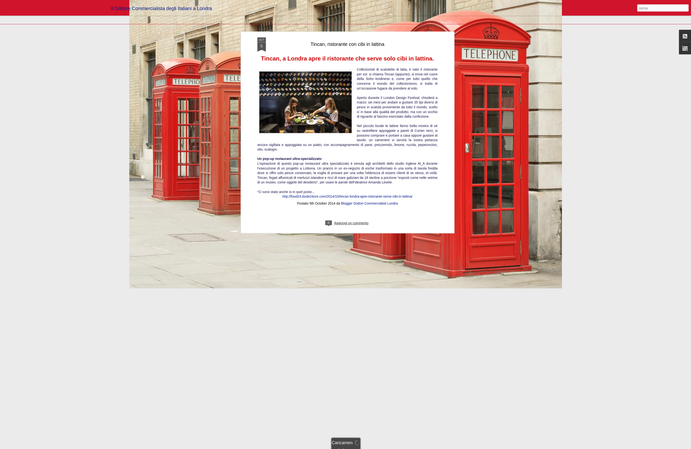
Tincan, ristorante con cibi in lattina (347, 19)
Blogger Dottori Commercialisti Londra (369, 179)
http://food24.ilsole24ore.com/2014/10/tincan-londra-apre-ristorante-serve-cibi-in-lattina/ (347, 172)
